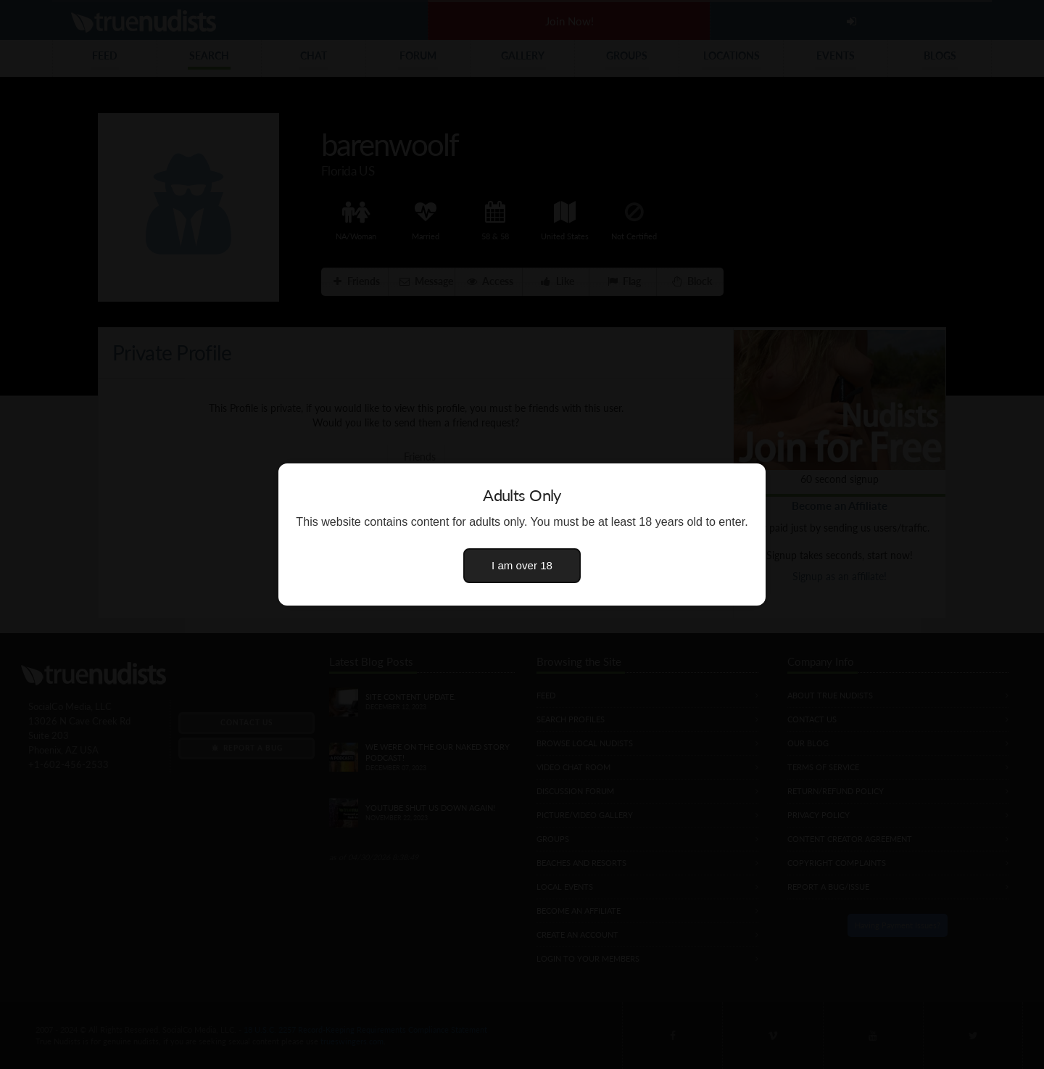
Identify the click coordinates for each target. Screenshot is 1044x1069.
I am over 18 (522, 565)
